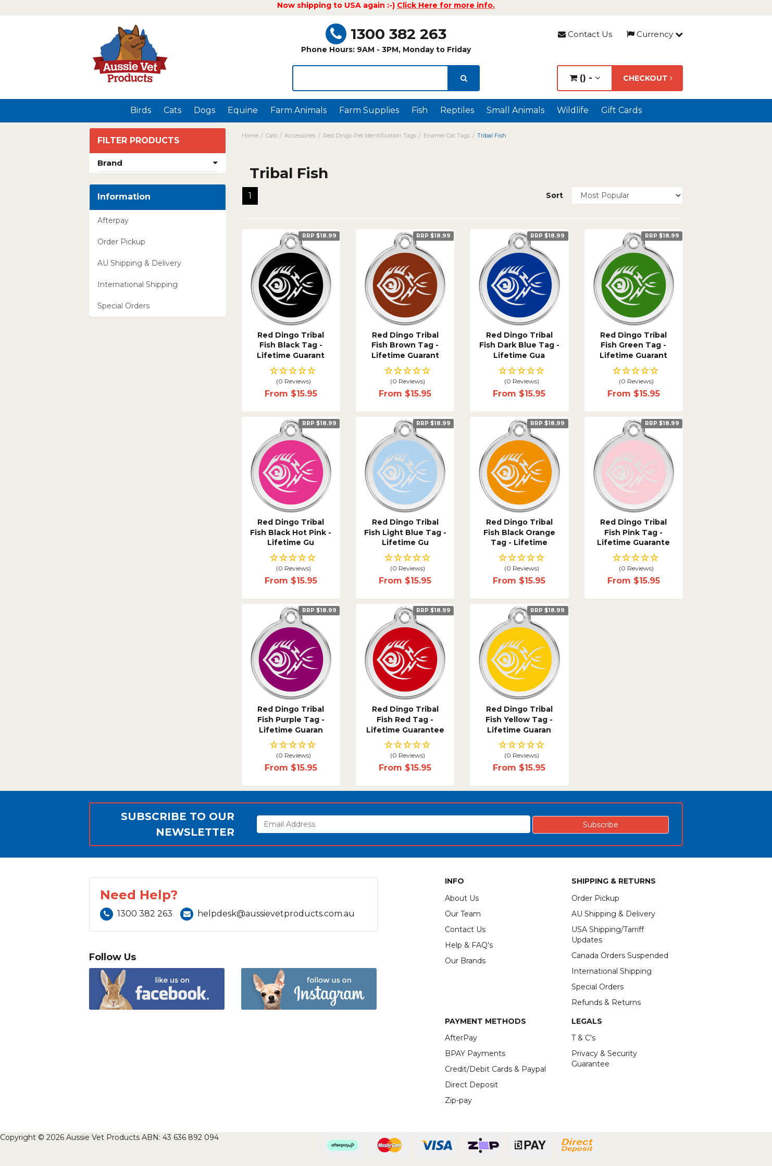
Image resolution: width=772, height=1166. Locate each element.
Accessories (300, 135)
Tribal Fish (491, 135)
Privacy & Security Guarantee (604, 1059)
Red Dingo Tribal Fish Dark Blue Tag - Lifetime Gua (519, 345)
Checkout (648, 78)
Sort (554, 195)
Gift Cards (621, 110)
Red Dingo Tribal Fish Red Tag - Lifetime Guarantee (405, 719)
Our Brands (465, 960)
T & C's (583, 1038)
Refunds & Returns (606, 1002)
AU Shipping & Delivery (139, 263)
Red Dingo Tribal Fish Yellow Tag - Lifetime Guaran (519, 719)
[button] (291, 376)
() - (584, 78)
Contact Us (585, 34)
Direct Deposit (471, 1084)
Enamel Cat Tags (447, 135)
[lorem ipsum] (370, 78)
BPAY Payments (475, 1053)
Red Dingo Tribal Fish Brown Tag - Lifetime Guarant (405, 345)
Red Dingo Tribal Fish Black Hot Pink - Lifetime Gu (290, 532)
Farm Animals (298, 110)
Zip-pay (458, 1100)
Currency (655, 34)
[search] (464, 78)
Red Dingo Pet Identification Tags (369, 135)
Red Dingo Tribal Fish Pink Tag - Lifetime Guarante (633, 532)
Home (250, 135)
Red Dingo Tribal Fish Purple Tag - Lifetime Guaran (291, 719)
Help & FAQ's (469, 945)
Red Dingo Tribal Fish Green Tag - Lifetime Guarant (633, 345)
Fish (420, 110)
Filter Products (138, 140)
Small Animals (515, 110)
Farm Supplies (369, 110)
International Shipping (137, 284)
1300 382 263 (386, 34)
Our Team (463, 914)
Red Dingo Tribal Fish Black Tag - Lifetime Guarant (291, 345)
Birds (140, 110)
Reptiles (457, 110)
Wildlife (573, 110)
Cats (172, 110)
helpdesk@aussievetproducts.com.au (267, 914)
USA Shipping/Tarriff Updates (607, 935)
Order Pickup (121, 241)
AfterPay (461, 1038)
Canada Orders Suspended (619, 955)
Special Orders (123, 306)
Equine (243, 110)
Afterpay (113, 220)
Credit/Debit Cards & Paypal (495, 1069)
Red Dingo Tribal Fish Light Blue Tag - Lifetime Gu (405, 532)
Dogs (204, 110)
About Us (462, 898)
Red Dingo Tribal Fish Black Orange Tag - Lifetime (519, 532)
